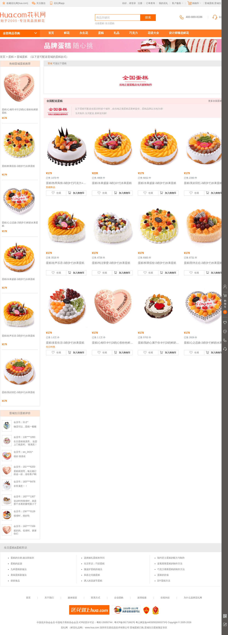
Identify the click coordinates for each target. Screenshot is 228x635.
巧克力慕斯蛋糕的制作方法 (171, 569)
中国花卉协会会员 (46, 622)
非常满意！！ (20, 486)
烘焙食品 (15, 580)
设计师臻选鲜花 (179, 32)
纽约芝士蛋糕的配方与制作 (171, 558)
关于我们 (49, 597)
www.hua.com (92, 627)
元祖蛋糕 (99, 23)
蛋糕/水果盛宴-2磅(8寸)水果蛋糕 (18, 279)
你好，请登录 (129, 3)
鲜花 (67, 32)
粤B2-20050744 (104, 622)
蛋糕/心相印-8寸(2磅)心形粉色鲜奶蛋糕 (20, 111)
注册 (140, 3)
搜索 (148, 17)
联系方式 (95, 597)
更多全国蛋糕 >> (216, 101)
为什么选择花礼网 (193, 597)
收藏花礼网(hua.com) (15, 3)
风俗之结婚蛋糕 (92, 575)
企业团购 (118, 597)
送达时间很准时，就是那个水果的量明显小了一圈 (25, 504)
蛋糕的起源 (16, 563)
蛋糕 (101, 32)
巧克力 (133, 32)
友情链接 (141, 597)
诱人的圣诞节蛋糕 (93, 580)
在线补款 (165, 597)
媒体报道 (72, 597)
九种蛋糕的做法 (19, 569)
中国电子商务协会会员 (66, 622)
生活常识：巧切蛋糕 (94, 563)
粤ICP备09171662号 (124, 622)
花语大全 (153, 32)
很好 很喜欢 (20, 456)
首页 (51, 32)
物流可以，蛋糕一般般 (25, 426)
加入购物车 (76, 192)
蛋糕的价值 (163, 575)
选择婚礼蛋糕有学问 (94, 558)
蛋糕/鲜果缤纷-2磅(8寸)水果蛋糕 (18, 166)
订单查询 (150, 3)
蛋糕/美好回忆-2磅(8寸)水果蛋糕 (18, 392)
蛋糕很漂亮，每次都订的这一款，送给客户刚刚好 (25, 474)
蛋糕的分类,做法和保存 (22, 558)
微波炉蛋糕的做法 (93, 569)
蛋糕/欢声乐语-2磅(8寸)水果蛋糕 (18, 335)
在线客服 (220, 17)
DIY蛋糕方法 (163, 580)
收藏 (56, 192)
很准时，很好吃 (22, 515)
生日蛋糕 (109, 23)
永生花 (83, 32)
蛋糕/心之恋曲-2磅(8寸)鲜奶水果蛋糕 (20, 224)
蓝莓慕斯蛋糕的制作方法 (169, 563)
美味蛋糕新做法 (19, 575)
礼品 (116, 32)
